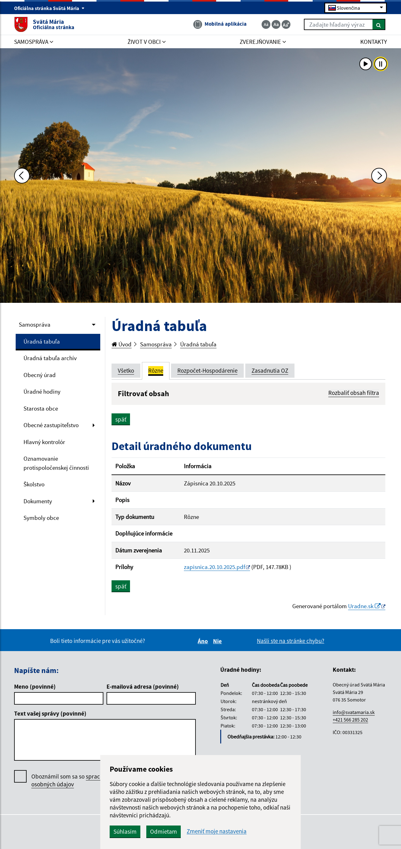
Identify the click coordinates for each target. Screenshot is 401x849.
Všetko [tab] (126, 370)
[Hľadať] (378, 24)
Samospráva (34, 324)
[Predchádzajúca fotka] (22, 176)
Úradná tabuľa (41, 341)
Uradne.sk (364, 606)
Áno (204, 641)
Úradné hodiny (41, 391)
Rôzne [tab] (155, 370)
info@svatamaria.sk (354, 712)
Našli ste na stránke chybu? (290, 641)
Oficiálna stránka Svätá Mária (49, 8)
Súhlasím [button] (125, 831)
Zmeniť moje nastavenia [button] (217, 831)
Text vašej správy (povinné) (50, 713)
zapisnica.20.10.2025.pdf (214, 567)
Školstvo (33, 484)
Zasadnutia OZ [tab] (270, 370)
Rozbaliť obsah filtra (353, 392)
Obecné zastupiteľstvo (51, 425)
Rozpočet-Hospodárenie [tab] (207, 370)
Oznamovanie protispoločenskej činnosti (56, 463)
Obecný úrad (39, 375)
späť (120, 419)
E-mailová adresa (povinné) (143, 686)
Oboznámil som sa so (75, 780)
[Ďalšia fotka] (379, 176)
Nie (218, 641)
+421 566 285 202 (350, 720)
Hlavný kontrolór (44, 442)
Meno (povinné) (35, 686)
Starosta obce (40, 408)
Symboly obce (41, 517)
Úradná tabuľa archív (50, 358)
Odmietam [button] (163, 831)
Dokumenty (37, 501)
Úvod (122, 344)
